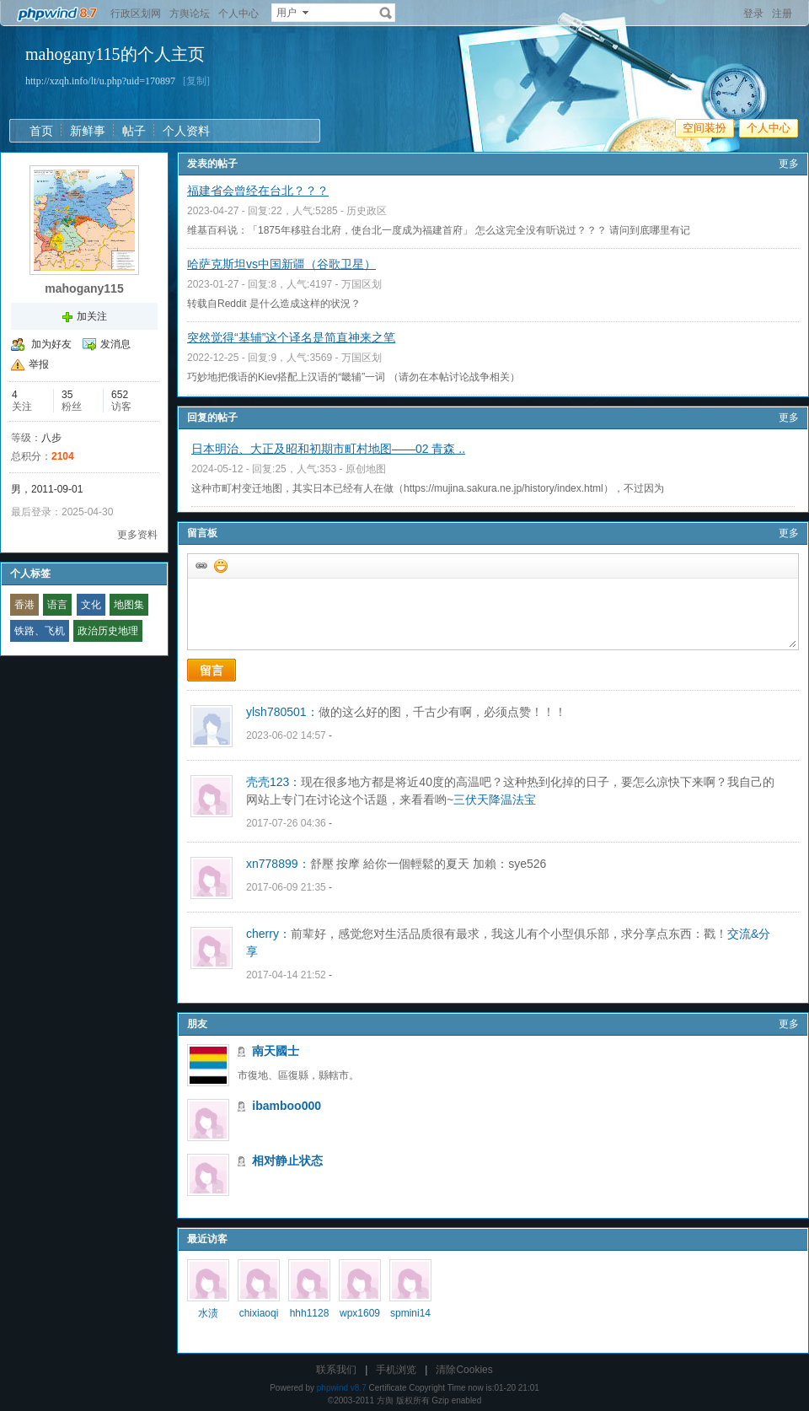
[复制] (196, 81)
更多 (789, 164)
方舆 (385, 1400)
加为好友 (51, 344)
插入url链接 (200, 565)
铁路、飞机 (39, 631)
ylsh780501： (282, 712)
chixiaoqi (259, 1313)
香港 (24, 605)
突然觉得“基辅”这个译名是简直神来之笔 (291, 337)
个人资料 (186, 130)
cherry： (268, 933)
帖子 (134, 130)
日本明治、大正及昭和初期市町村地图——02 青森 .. (328, 448)
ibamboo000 (286, 1105)
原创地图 (366, 469)
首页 (41, 130)
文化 (91, 605)
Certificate (387, 1387)
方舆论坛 (189, 13)
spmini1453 (410, 1319)
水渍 (208, 1313)
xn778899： (278, 863)
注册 (782, 13)
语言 (57, 605)
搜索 (386, 12)
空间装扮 (704, 127)
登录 (753, 13)
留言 (211, 670)
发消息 (115, 344)
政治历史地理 (108, 631)
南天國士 (275, 1051)
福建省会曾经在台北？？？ (258, 190)
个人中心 (238, 13)
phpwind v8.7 (342, 1387)
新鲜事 (87, 130)
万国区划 (361, 284)
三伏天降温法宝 (494, 799)
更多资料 (137, 535)
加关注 (92, 316)
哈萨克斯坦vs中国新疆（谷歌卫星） (281, 264)
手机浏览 (396, 1370)
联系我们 (336, 1370)
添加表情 (220, 565)
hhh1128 (309, 1313)
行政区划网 (135, 13)
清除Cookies (464, 1370)
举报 (39, 364)
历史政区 (366, 211)
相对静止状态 (287, 1160)
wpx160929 (360, 1319)
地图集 (129, 605)
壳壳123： (273, 782)
